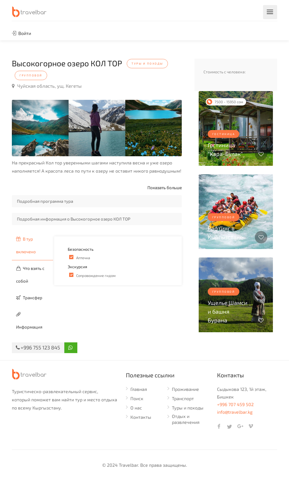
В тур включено (26, 245)
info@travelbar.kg (235, 412)
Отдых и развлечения (186, 419)
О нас (136, 407)
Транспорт (183, 398)
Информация (29, 320)
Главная (138, 389)
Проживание (185, 389)
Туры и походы (187, 407)
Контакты (140, 417)
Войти (21, 33)
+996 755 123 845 (38, 347)
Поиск (136, 398)
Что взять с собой (30, 274)
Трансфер (29, 297)
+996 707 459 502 (235, 404)
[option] (40, 128)
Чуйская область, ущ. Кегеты (47, 86)
